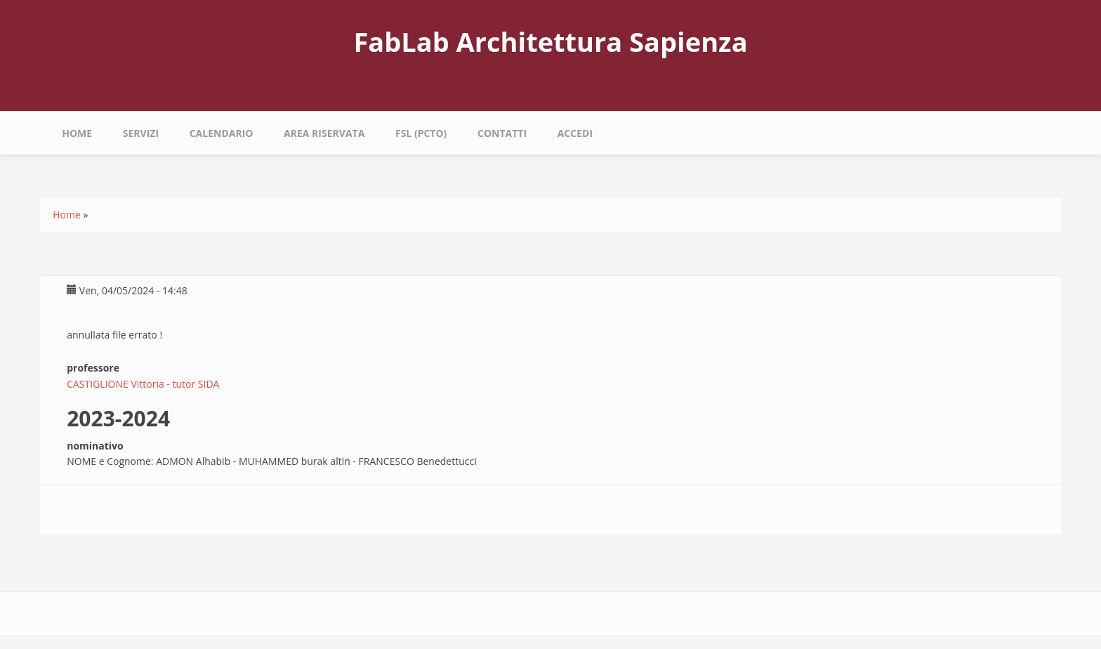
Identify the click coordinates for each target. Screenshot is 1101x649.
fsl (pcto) (421, 133)
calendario (221, 133)
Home (77, 133)
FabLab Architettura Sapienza (550, 41)
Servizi (141, 133)
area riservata (324, 133)
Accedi (575, 133)
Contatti (502, 133)
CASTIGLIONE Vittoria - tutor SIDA (143, 384)
